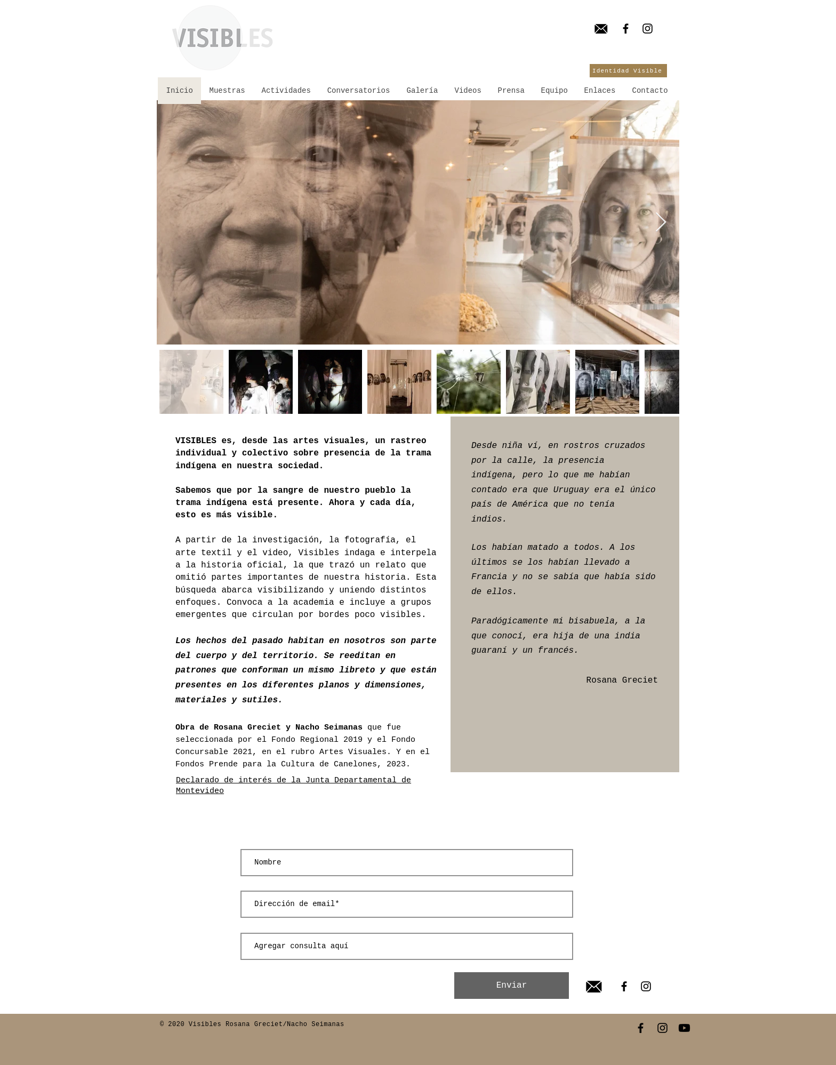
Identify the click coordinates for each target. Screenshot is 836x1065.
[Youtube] (684, 1028)
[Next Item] (661, 222)
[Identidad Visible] (628, 70)
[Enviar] (511, 985)
